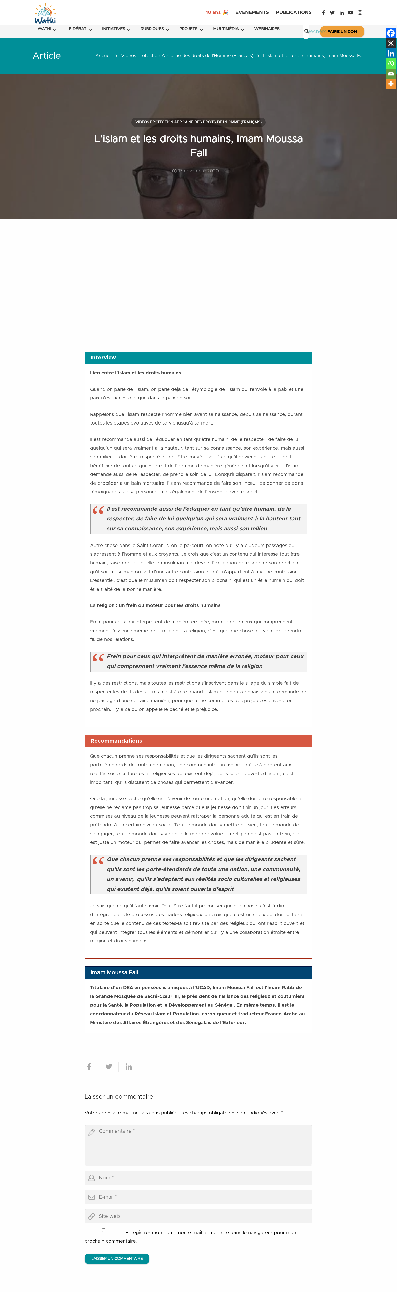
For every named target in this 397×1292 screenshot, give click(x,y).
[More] (391, 84)
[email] (198, 1197)
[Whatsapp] (391, 63)
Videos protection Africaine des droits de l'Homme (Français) (187, 56)
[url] (198, 1216)
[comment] (198, 1145)
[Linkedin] (391, 53)
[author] (198, 1178)
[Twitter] (332, 12)
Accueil (103, 56)
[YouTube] (350, 12)
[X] (391, 43)
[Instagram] (359, 12)
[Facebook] (323, 12)
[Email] (391, 74)
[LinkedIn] (341, 12)
